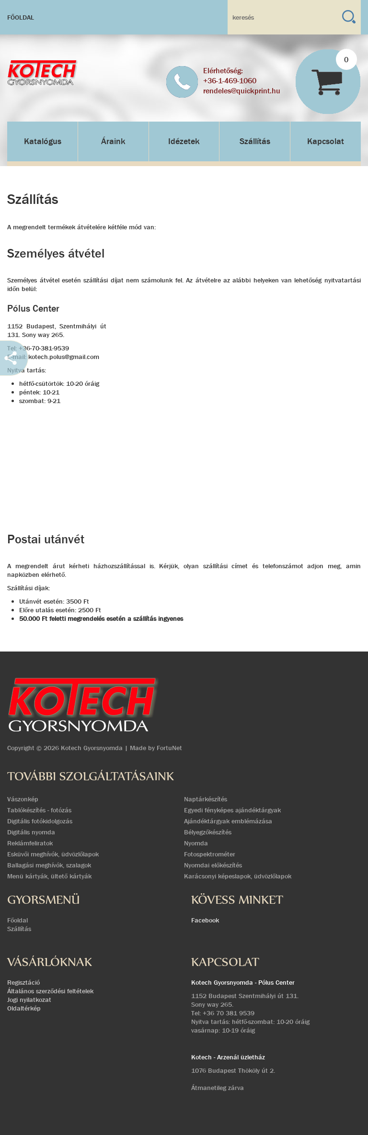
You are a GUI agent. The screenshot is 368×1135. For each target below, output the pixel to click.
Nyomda (196, 843)
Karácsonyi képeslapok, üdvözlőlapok (237, 876)
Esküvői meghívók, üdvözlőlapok (53, 854)
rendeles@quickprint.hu (241, 91)
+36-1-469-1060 (229, 81)
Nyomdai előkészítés (213, 865)
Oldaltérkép (24, 1008)
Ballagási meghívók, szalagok (49, 865)
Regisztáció (23, 982)
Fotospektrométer (209, 854)
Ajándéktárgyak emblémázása (228, 821)
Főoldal (20, 17)
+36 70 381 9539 (228, 1013)
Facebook (205, 920)
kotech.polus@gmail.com (63, 356)
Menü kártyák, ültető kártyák (49, 876)
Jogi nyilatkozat (29, 999)
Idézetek (184, 141)
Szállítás (255, 141)
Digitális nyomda (31, 832)
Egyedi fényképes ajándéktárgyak (232, 810)
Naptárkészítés (205, 799)
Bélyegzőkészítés (207, 832)
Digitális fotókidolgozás (39, 821)
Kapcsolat (325, 141)
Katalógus (42, 141)
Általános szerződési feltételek (50, 991)
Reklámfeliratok (30, 843)
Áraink (113, 141)
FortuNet (169, 747)
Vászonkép (22, 799)
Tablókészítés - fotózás (39, 810)
